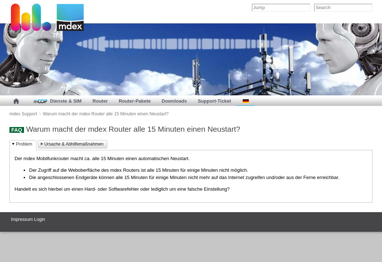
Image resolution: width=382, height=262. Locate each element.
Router (100, 101)
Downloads (174, 101)
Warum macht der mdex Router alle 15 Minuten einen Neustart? (106, 113)
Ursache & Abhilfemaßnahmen (74, 144)
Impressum (22, 219)
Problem (24, 144)
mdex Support (23, 113)
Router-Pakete (135, 101)
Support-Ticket (214, 101)
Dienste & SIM (56, 101)
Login (39, 219)
